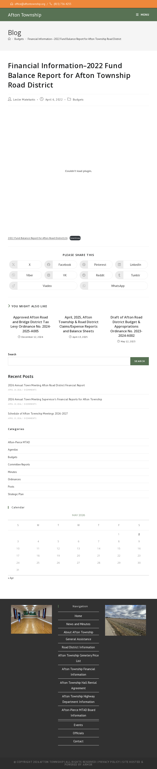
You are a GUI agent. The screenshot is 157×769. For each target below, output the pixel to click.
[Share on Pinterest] (96, 264)
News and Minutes (78, 624)
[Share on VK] (60, 275)
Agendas (13, 449)
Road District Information (78, 647)
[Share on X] (25, 264)
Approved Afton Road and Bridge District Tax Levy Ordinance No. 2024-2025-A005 (31, 324)
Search (12, 354)
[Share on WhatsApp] (114, 286)
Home (78, 616)
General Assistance (78, 639)
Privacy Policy (109, 762)
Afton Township (24, 15)
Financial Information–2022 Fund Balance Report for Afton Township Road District (74, 39)
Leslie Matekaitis (24, 99)
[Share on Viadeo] (43, 286)
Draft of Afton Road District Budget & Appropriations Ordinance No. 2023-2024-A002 (126, 326)
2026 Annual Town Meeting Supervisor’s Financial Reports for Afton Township (55, 399)
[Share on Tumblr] (131, 275)
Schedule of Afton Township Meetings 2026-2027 (38, 413)
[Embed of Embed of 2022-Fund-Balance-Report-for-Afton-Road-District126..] (78, 171)
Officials (78, 733)
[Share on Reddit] (96, 275)
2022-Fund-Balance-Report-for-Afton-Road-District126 (38, 238)
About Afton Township (78, 632)
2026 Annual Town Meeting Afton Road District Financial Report (46, 385)
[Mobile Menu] (142, 14)
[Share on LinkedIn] (131, 264)
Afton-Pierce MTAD (19, 442)
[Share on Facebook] (60, 264)
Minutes (12, 472)
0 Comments (30, 389)
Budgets (78, 99)
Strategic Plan (16, 494)
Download (75, 238)
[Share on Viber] (25, 275)
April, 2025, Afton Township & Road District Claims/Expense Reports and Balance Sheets (78, 324)
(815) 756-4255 (62, 4)
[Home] (9, 39)
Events (78, 725)
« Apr (11, 578)
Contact (78, 741)
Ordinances (14, 479)
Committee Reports (19, 464)
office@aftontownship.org (30, 4)
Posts (11, 486)
